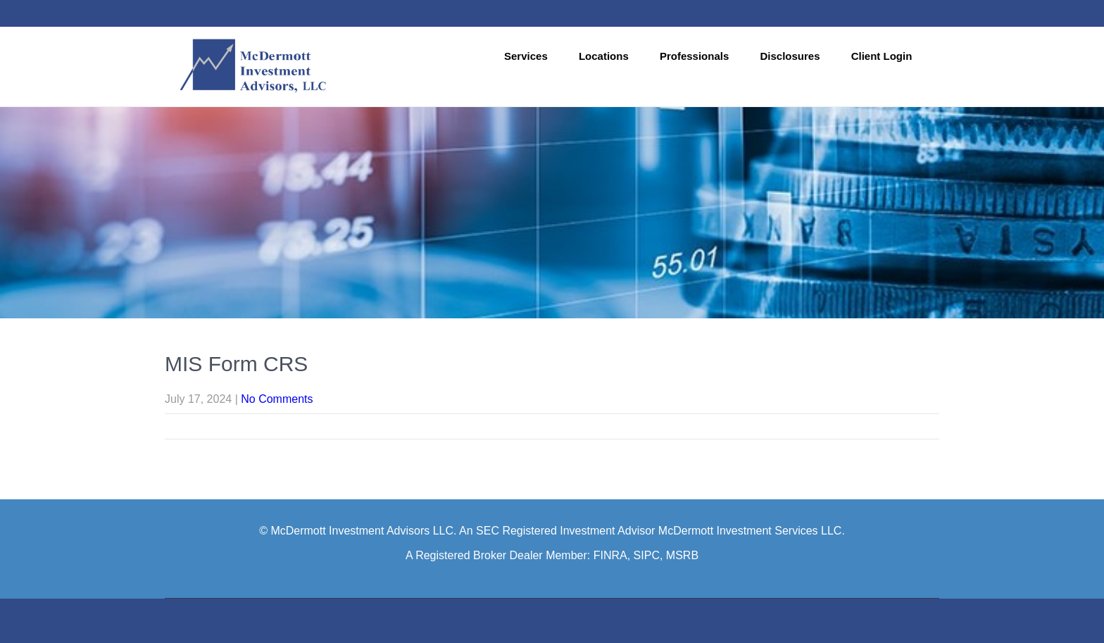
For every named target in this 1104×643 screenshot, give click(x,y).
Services (526, 56)
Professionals (694, 56)
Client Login (881, 56)
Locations (604, 56)
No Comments (277, 399)
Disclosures (790, 56)
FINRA (610, 555)
